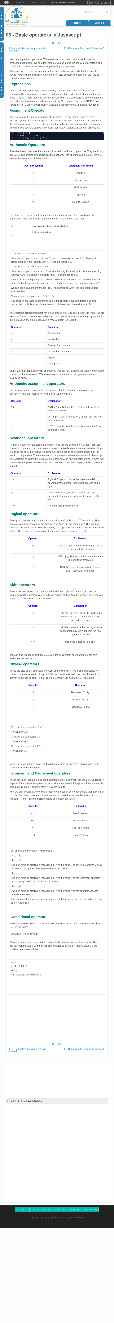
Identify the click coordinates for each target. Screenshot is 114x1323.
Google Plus (96, 3)
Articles (99, 23)
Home (77, 23)
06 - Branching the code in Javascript (84, 48)
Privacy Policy (90, 1210)
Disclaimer (60, 1210)
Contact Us (22, 1210)
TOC (56, 43)
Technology (20, 2)
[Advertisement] (61, 1020)
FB (87, 3)
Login (105, 3)
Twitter (92, 3)
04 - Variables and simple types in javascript (27, 49)
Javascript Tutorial (37, 2)
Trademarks (74, 1210)
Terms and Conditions (41, 1210)
